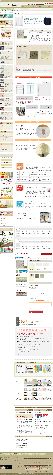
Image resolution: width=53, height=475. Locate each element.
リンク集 (16, 467)
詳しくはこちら (21, 427)
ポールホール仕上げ (24, 320)
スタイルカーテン (45, 459)
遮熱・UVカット (4, 151)
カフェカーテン (8, 10)
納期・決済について (4, 218)
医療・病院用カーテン (37, 462)
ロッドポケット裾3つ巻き (46, 267)
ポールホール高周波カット (32, 267)
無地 (2, 125)
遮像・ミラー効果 (4, 149)
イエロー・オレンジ (5, 135)
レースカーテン (36, 459)
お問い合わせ (3, 225)
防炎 (2, 147)
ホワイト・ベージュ (5, 133)
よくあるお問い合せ (18, 466)
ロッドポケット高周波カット (39, 267)
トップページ (2, 10)
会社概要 (16, 460)
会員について (3, 220)
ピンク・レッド (4, 137)
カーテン (26, 459)
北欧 (2, 128)
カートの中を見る (18, 463)
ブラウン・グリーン (5, 139)
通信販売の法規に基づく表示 (5, 223)
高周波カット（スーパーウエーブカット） (28, 321)
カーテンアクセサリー (46, 462)
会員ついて (17, 464)
